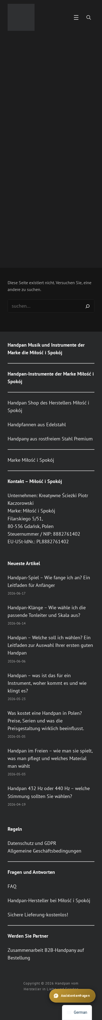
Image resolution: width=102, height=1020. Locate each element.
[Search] (87, 306)
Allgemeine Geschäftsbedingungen (44, 851)
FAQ (12, 886)
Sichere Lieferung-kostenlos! (38, 914)
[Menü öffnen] (76, 17)
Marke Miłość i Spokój (31, 460)
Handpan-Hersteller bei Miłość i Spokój (49, 900)
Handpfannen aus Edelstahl (37, 424)
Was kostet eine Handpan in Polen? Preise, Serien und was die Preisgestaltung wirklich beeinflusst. (46, 720)
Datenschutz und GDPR (32, 843)
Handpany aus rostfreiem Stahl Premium (50, 439)
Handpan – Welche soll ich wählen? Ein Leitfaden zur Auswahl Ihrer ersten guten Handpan (50, 645)
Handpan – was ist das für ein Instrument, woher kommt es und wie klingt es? (47, 683)
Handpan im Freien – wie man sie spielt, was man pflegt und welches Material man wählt (50, 758)
